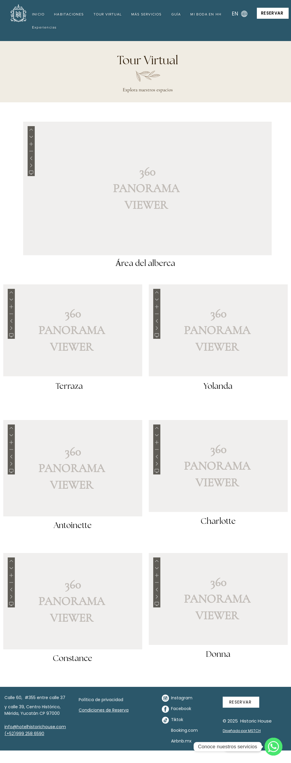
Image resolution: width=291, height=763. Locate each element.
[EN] (239, 14)
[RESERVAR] (273, 13)
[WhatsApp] (273, 747)
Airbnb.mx (181, 741)
